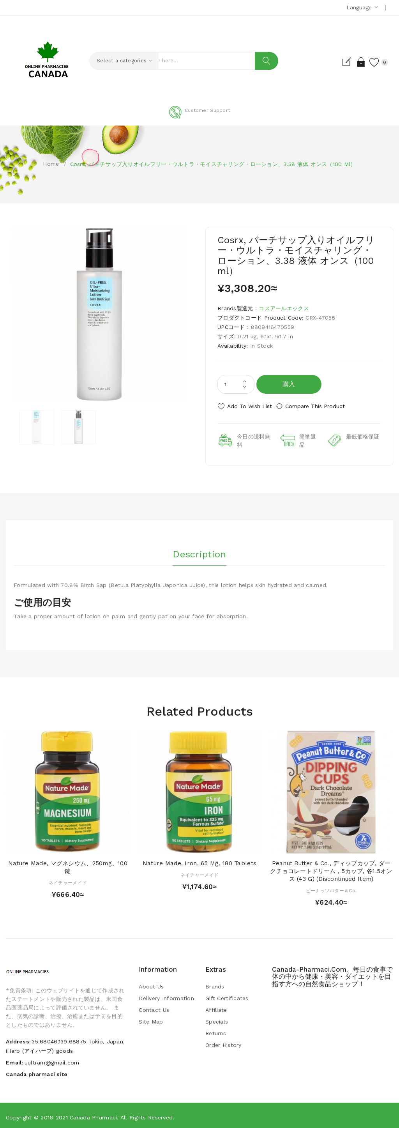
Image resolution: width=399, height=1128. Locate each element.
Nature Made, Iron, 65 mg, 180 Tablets (199, 860)
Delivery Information (166, 995)
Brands (214, 983)
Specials (216, 1018)
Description (199, 549)
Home (51, 164)
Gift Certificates (227, 995)
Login (354, 62)
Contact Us (154, 1007)
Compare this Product (322, 406)
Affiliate (216, 1007)
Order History (223, 1042)
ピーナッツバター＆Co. (331, 887)
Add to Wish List (249, 406)
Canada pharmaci (93, 1114)
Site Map (151, 1018)
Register (340, 62)
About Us (151, 983)
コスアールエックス (284, 308)
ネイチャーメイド (68, 879)
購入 (288, 384)
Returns (215, 1030)
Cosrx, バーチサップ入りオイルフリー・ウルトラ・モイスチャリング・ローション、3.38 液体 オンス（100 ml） (213, 164)
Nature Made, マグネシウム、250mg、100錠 (67, 864)
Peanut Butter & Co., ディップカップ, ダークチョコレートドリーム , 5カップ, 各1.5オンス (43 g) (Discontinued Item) (331, 868)
